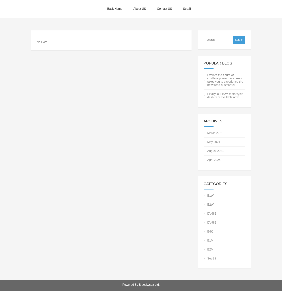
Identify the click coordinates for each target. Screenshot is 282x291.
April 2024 (213, 159)
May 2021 (213, 141)
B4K (210, 231)
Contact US (164, 8)
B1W (210, 195)
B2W (210, 204)
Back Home (114, 8)
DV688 (211, 213)
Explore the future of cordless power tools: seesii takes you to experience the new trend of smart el (225, 79)
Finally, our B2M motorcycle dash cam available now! (225, 95)
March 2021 (215, 133)
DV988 (211, 222)
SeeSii (187, 8)
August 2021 (215, 150)
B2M (210, 249)
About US (139, 8)
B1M (210, 240)
